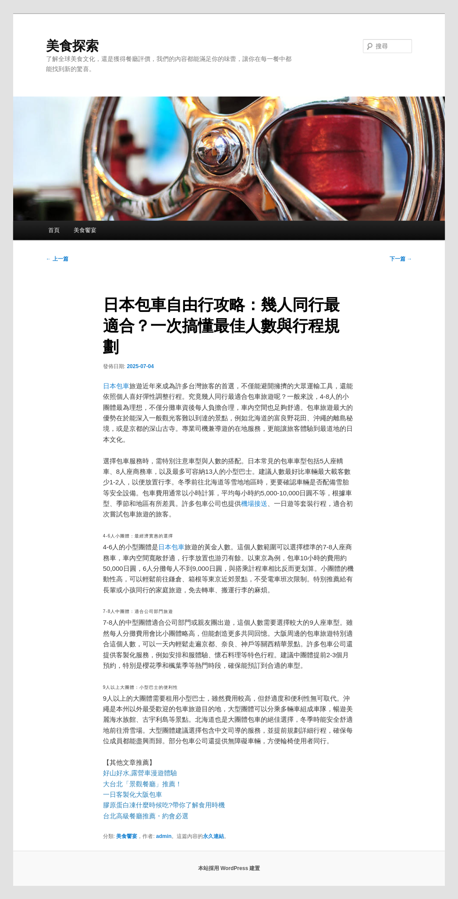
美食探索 (72, 46)
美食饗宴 (85, 230)
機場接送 (254, 503)
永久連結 (213, 836)
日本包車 (116, 386)
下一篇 (401, 259)
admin (163, 836)
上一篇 (57, 259)
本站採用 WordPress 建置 (229, 868)
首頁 (54, 230)
